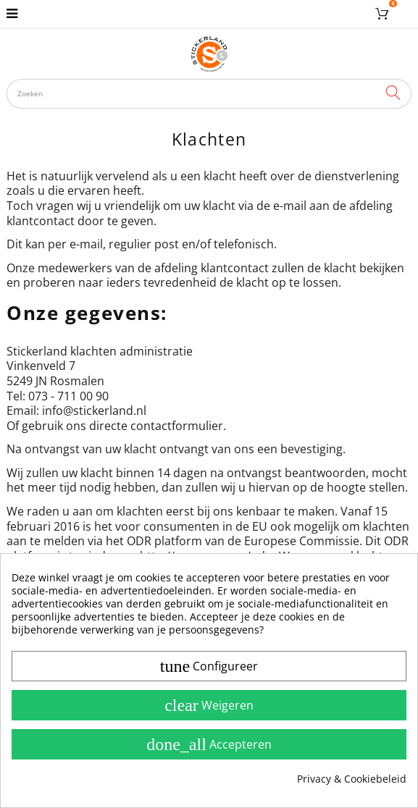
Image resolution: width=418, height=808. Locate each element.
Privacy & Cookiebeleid (351, 779)
